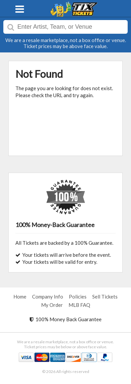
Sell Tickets (105, 297)
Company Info (47, 297)
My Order (52, 305)
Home (19, 297)
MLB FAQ (79, 305)
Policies (78, 297)
